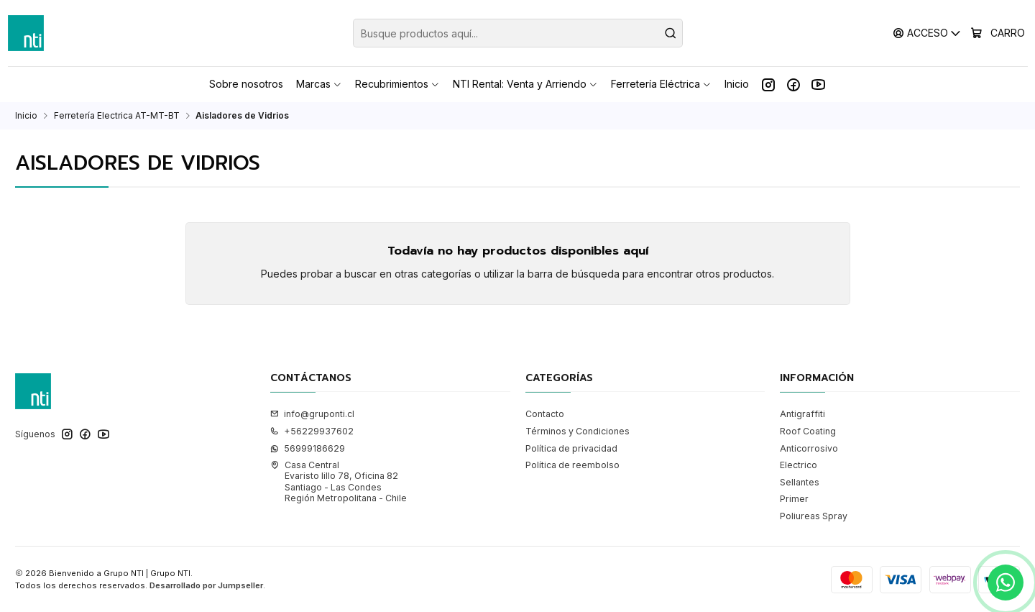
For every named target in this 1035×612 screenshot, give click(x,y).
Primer (794, 498)
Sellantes (799, 482)
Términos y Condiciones (577, 431)
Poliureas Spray (813, 516)
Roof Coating (808, 431)
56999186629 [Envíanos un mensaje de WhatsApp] (307, 448)
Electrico (798, 465)
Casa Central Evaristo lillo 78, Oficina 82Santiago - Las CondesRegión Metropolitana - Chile (338, 481)
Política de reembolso (572, 465)
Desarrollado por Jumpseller (206, 585)
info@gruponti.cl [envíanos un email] (312, 413)
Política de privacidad (571, 448)
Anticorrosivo (809, 448)
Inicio (26, 115)
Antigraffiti (802, 413)
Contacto (544, 413)
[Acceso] (928, 32)
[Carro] (998, 33)
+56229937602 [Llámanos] (312, 431)
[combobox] (518, 33)
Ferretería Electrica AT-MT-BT (117, 115)
